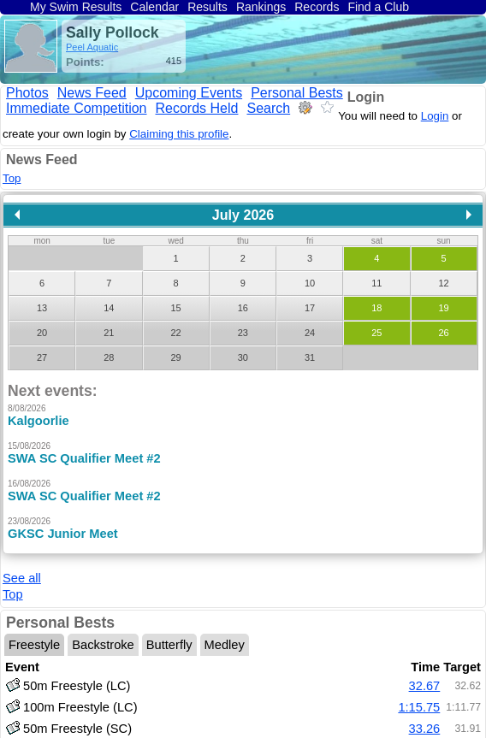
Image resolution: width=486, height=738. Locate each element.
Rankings (261, 7)
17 (310, 308)
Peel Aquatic (92, 47)
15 (176, 308)
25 (376, 333)
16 (243, 308)
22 (176, 333)
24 (310, 333)
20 (42, 333)
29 (176, 357)
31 (310, 357)
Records (316, 7)
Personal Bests (297, 93)
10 (310, 283)
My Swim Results (76, 7)
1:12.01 (419, 731)
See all (22, 559)
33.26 (425, 710)
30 (243, 357)
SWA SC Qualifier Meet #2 (84, 458)
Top (12, 178)
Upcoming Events (188, 93)
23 (243, 333)
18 (376, 308)
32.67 (425, 667)
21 (109, 333)
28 (109, 357)
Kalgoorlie (38, 421)
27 (42, 357)
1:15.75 (419, 688)
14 (109, 308)
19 (444, 308)
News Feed (92, 93)
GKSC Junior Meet (63, 533)
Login (366, 97)
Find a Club (378, 7)
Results (207, 7)
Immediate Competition (76, 108)
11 (376, 283)
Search (268, 108)
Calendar (154, 7)
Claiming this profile (178, 133)
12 (444, 283)
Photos (27, 93)
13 (42, 308)
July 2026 (243, 214)
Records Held (197, 108)
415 (173, 61)
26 (444, 333)
